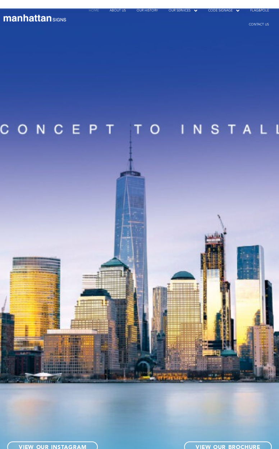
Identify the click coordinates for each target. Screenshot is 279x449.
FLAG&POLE (259, 10)
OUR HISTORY (147, 10)
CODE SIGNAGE (223, 10)
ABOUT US (118, 10)
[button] (183, 11)
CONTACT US (259, 24)
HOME (94, 10)
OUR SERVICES (183, 10)
